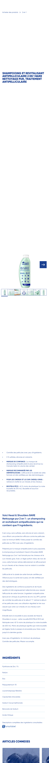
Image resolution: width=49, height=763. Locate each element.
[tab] (4, 292)
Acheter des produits (10, 12)
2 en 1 (24, 12)
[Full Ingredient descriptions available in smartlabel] (10, 725)
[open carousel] (43, 264)
